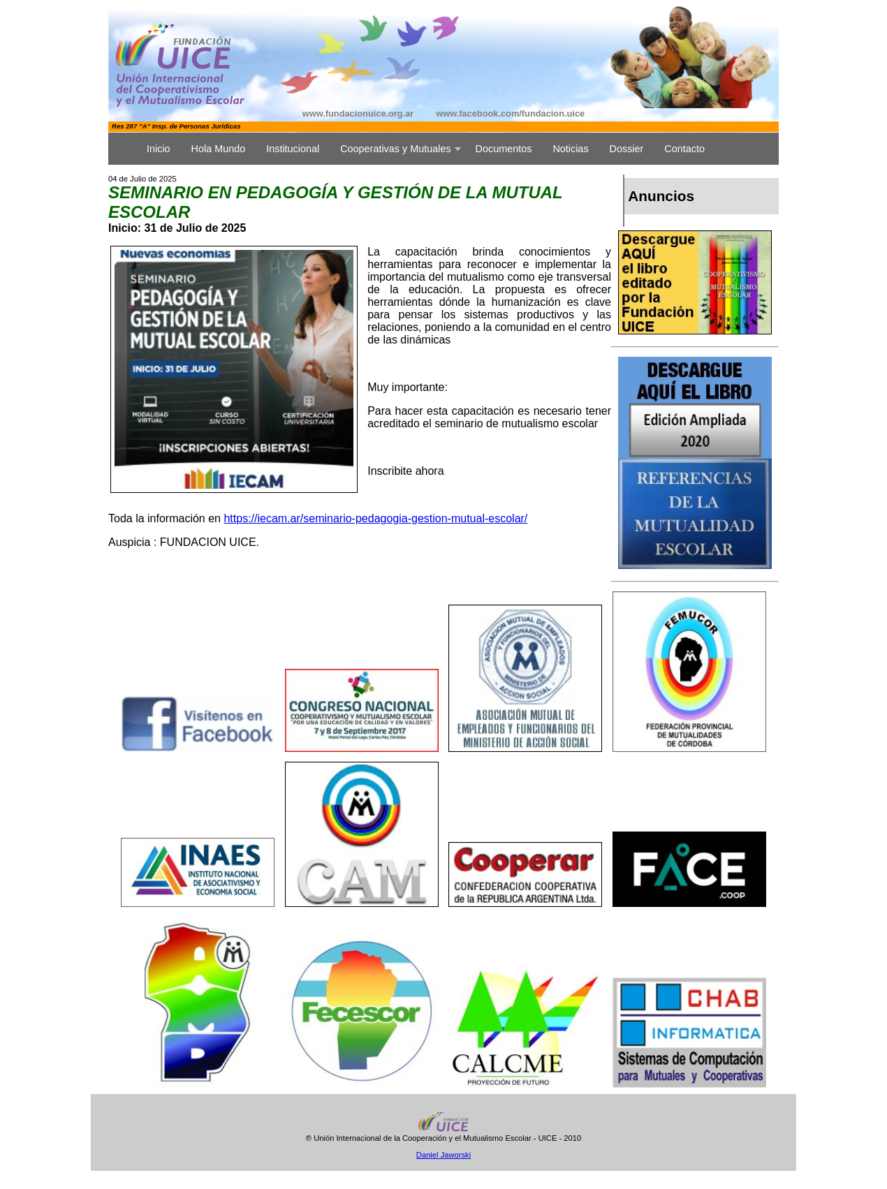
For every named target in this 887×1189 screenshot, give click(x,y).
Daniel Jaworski (443, 1155)
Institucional (292, 148)
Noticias (570, 148)
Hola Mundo (218, 148)
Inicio (158, 148)
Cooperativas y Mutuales (395, 148)
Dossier (627, 148)
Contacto (684, 148)
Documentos (504, 148)
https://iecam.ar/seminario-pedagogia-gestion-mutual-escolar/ (375, 518)
